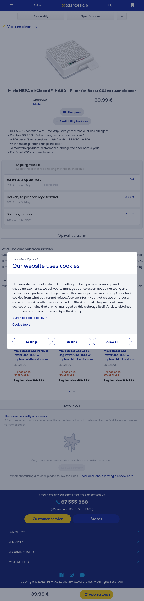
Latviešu (18, 259)
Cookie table (21, 325)
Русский (32, 259)
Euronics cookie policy (31, 318)
